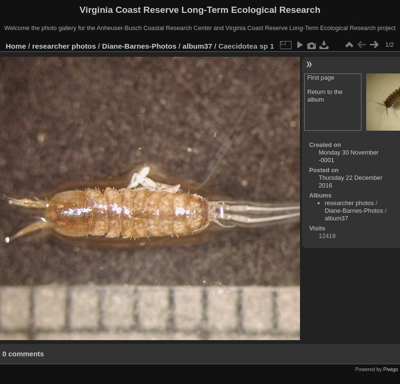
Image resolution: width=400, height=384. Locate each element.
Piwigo (390, 369)
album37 (197, 46)
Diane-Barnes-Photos (139, 46)
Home (16, 46)
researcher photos (64, 46)
